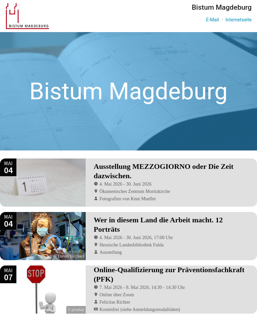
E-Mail (212, 19)
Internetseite (239, 19)
